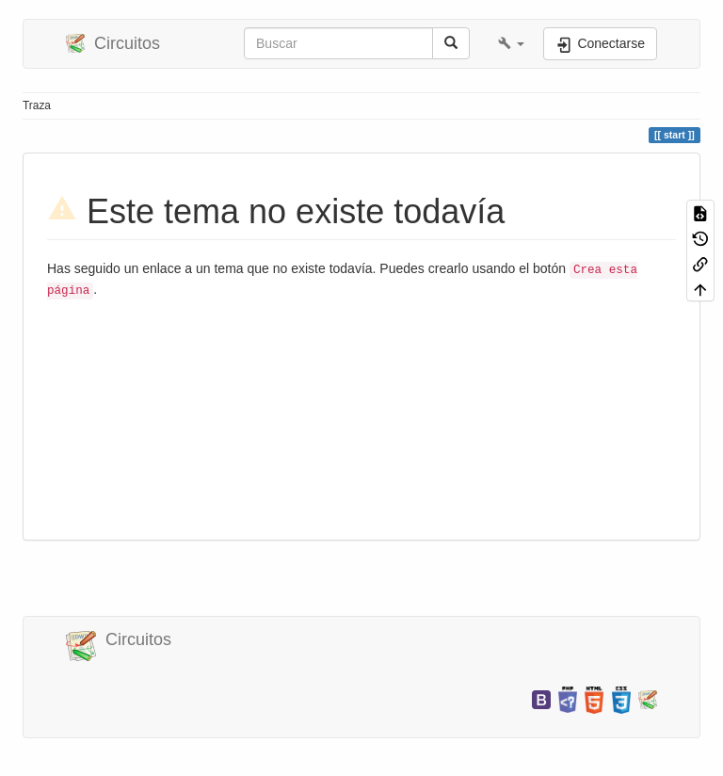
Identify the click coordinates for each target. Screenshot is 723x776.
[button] (511, 43)
